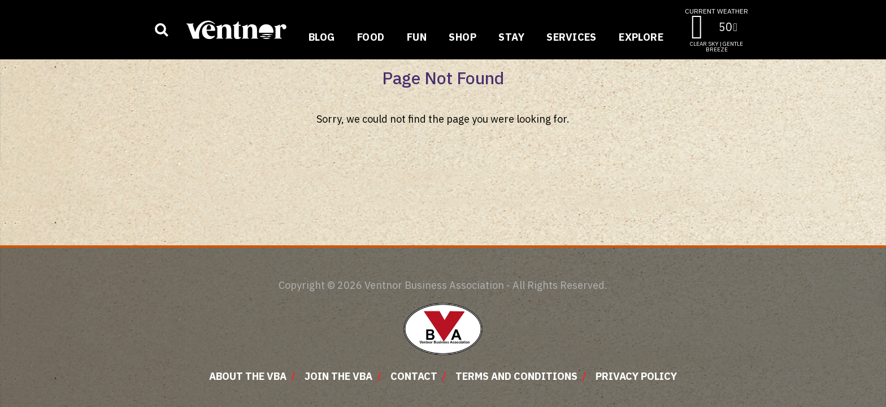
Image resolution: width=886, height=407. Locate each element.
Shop (462, 37)
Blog (322, 37)
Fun (417, 37)
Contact (413, 376)
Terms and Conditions (516, 376)
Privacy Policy (636, 376)
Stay (511, 37)
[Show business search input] (161, 30)
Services (571, 37)
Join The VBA (338, 376)
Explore (641, 37)
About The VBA (247, 376)
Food (371, 37)
